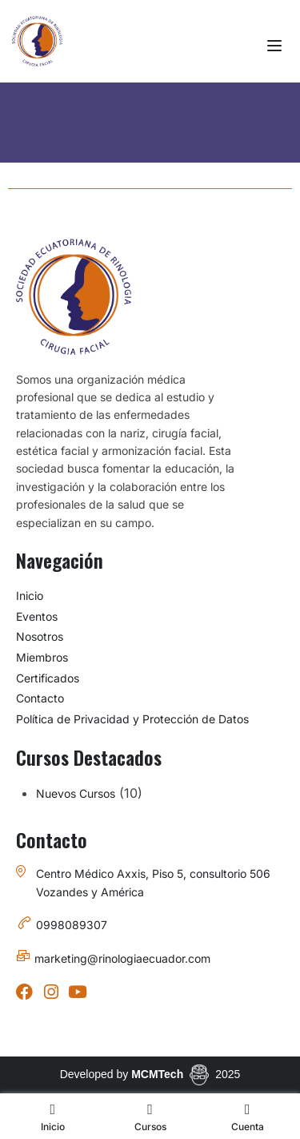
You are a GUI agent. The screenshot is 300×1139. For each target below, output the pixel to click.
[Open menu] (276, 45)
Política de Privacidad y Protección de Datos (132, 719)
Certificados (47, 678)
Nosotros (39, 636)
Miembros (42, 657)
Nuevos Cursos (75, 793)
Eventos (37, 616)
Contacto (40, 698)
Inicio (29, 595)
